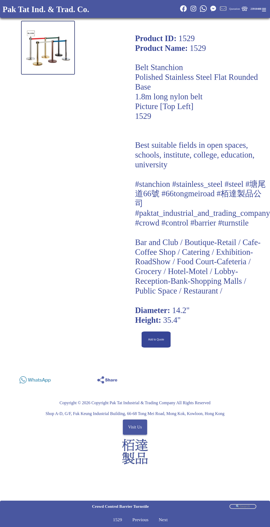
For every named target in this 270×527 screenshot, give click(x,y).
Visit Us (135, 427)
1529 (117, 519)
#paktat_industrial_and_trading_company (202, 213)
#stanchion (152, 184)
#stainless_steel (197, 184)
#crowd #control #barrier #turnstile (192, 222)
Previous (140, 519)
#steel (234, 184)
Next (163, 519)
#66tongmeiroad (188, 193)
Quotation (234, 8)
